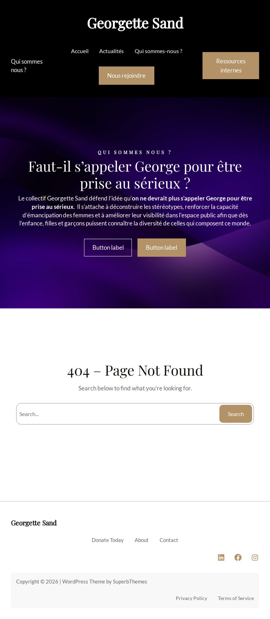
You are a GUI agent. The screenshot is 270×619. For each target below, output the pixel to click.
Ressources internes (230, 65)
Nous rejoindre (126, 75)
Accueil (80, 50)
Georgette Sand (135, 22)
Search (236, 413)
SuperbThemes (130, 581)
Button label (108, 247)
